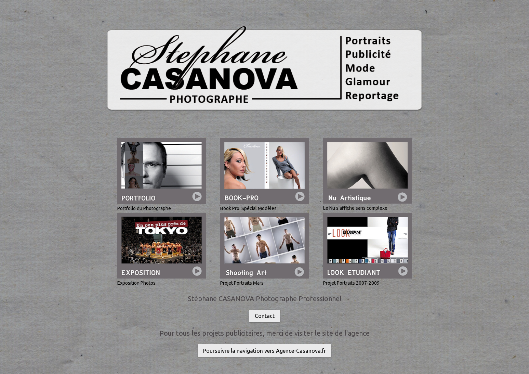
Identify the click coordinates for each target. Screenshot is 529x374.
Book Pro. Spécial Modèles (248, 208)
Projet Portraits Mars (242, 283)
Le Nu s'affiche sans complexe (355, 208)
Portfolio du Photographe (144, 208)
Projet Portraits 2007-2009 (351, 283)
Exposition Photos (136, 283)
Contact (265, 316)
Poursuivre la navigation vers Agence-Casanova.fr (264, 351)
